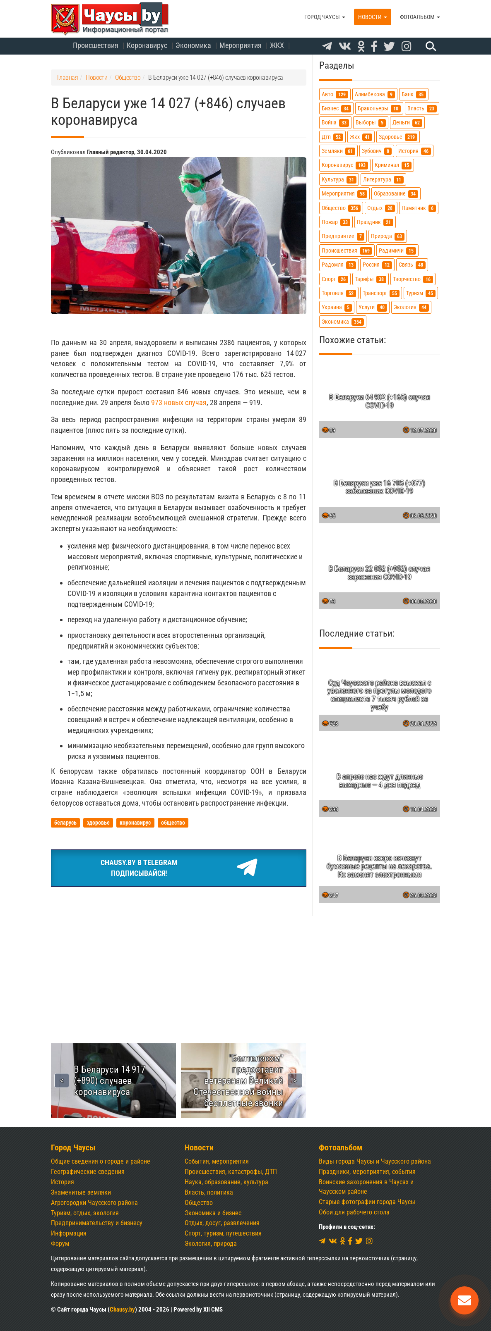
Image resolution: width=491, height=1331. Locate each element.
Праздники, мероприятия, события (367, 1172)
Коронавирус (147, 45)
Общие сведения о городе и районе (100, 1161)
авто (335, 94)
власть (422, 108)
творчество (413, 279)
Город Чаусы (324, 17)
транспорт (381, 293)
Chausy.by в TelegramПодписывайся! (178, 868)
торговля (339, 293)
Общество (199, 1203)
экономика (343, 321)
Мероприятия (240, 45)
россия (377, 264)
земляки (338, 151)
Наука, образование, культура (226, 1182)
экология (411, 307)
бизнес (336, 108)
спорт (335, 279)
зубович (377, 151)
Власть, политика (209, 1192)
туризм (421, 293)
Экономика (193, 45)
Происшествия (95, 45)
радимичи (397, 250)
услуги (373, 307)
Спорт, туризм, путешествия (223, 1233)
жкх (361, 137)
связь (412, 264)
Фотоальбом (420, 17)
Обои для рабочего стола (354, 1212)
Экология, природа (211, 1244)
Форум (60, 1244)
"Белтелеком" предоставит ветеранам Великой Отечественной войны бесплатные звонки (238, 1080)
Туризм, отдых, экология (85, 1213)
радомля (339, 264)
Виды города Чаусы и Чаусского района (375, 1161)
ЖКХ (277, 45)
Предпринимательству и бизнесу (96, 1223)
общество (341, 208)
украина (337, 307)
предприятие (343, 236)
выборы (371, 122)
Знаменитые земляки (81, 1192)
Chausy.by (122, 1309)
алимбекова (375, 94)
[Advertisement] (178, 955)
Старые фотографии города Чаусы (367, 1202)
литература (383, 179)
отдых (381, 208)
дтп (332, 137)
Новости (372, 17)
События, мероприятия (217, 1161)
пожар (336, 222)
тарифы (370, 279)
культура (339, 179)
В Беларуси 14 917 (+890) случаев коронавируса (109, 1080)
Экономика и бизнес (213, 1213)
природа (387, 236)
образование (396, 193)
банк (414, 94)
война (335, 122)
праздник (375, 222)
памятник (419, 208)
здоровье (398, 137)
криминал (393, 165)
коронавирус (345, 165)
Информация (69, 1233)
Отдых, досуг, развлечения (222, 1223)
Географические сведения (88, 1172)
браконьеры (379, 108)
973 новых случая (179, 402)
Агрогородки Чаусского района (94, 1203)
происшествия (347, 250)
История (62, 1182)
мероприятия (344, 193)
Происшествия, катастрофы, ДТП (231, 1172)
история (414, 151)
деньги (407, 122)
